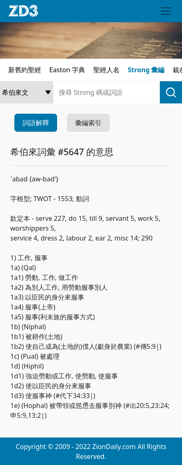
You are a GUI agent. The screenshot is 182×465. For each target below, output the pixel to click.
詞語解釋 (36, 122)
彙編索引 (88, 122)
